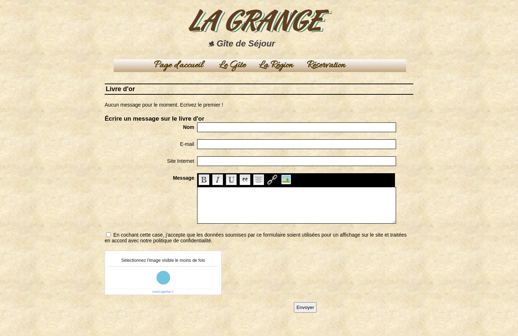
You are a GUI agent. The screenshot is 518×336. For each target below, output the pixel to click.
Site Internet (180, 161)
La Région (276, 65)
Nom (188, 127)
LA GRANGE (253, 20)
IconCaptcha (162, 292)
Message (183, 178)
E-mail (187, 144)
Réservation (326, 65)
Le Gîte (232, 65)
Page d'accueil (178, 65)
